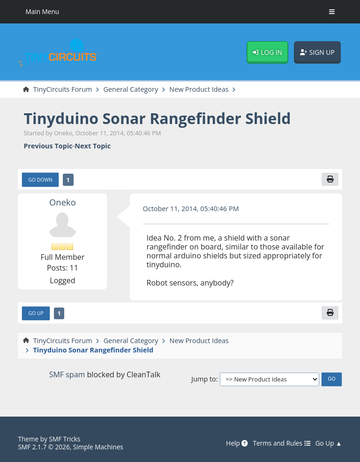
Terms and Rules (281, 443)
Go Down (40, 179)
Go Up (35, 313)
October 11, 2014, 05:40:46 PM (191, 208)
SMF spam (67, 374)
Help (237, 443)
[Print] (330, 179)
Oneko (62, 202)
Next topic (93, 146)
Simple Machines (98, 446)
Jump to (203, 379)
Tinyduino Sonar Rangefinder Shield (157, 118)
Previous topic (47, 146)
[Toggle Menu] (332, 11)
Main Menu (42, 11)
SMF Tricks (64, 438)
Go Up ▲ (328, 443)
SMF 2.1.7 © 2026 (43, 446)
